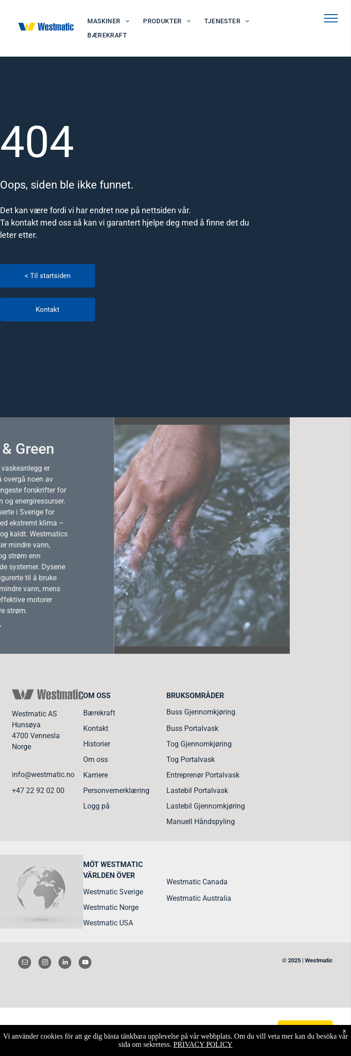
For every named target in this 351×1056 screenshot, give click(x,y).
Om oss (95, 759)
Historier (96, 744)
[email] (24, 963)
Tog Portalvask (190, 759)
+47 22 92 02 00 (38, 790)
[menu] (331, 18)
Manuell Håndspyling (200, 821)
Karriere (95, 775)
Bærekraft (99, 713)
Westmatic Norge (110, 907)
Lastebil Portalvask (197, 790)
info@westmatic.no (43, 774)
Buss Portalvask (192, 728)
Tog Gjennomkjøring (199, 744)
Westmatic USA (108, 923)
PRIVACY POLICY (202, 1044)
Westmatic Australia (198, 898)
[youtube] (85, 963)
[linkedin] (64, 963)
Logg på (96, 806)
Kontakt (95, 728)
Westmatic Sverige (113, 892)
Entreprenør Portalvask (202, 775)
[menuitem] (108, 21)
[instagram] (44, 963)
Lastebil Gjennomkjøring (205, 806)
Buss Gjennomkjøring (200, 712)
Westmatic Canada (197, 881)
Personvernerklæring (116, 790)
